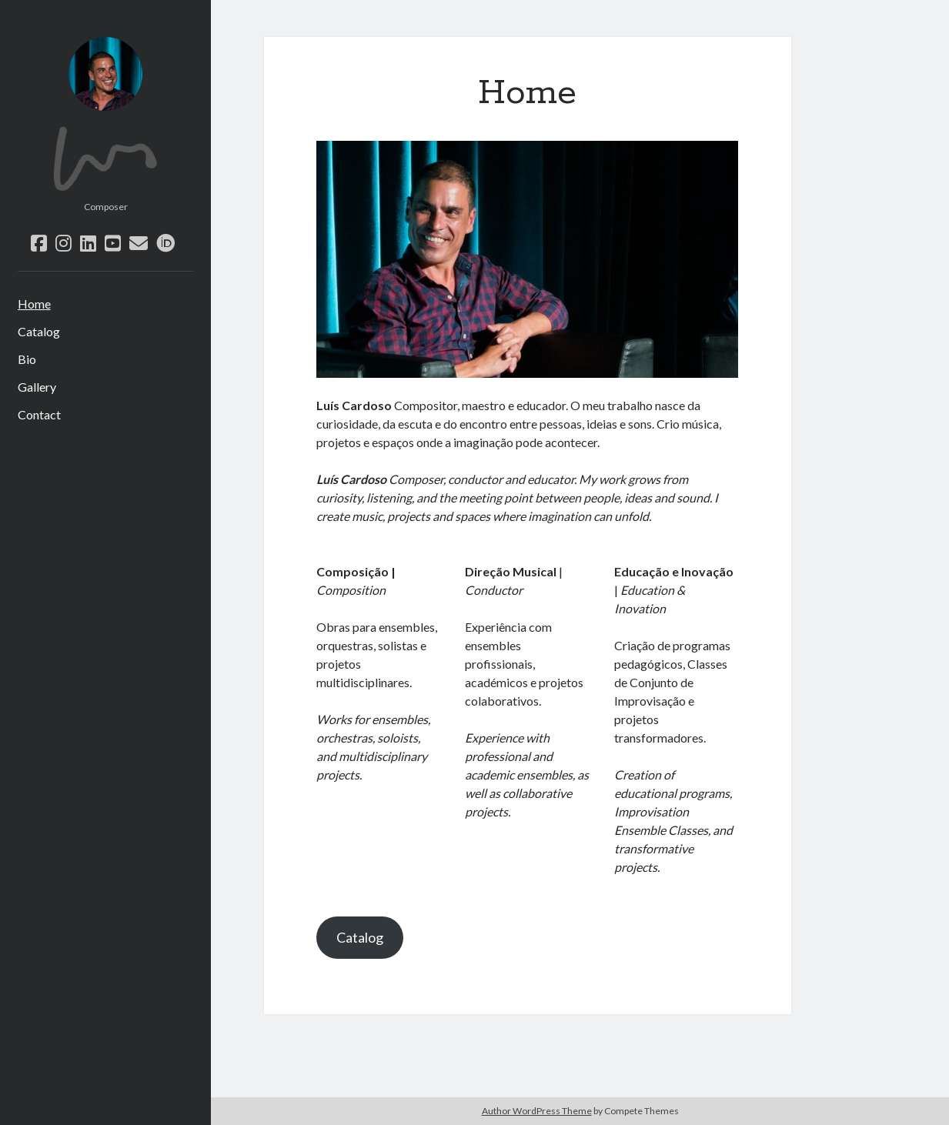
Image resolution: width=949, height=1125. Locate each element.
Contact (39, 414)
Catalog (39, 331)
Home (34, 303)
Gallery (37, 386)
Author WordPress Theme (537, 1111)
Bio (27, 359)
